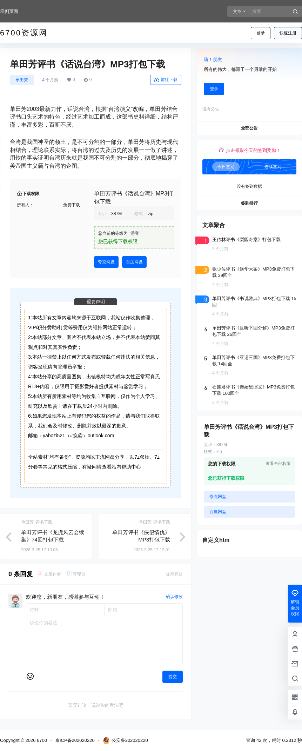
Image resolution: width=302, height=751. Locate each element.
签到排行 (249, 203)
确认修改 (174, 596)
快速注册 (288, 33)
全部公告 (249, 128)
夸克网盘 (106, 261)
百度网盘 (134, 261)
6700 (41, 740)
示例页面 (9, 11)
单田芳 (21, 80)
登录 (260, 33)
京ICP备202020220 (75, 740)
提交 (172, 676)
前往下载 (165, 80)
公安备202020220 (125, 740)
